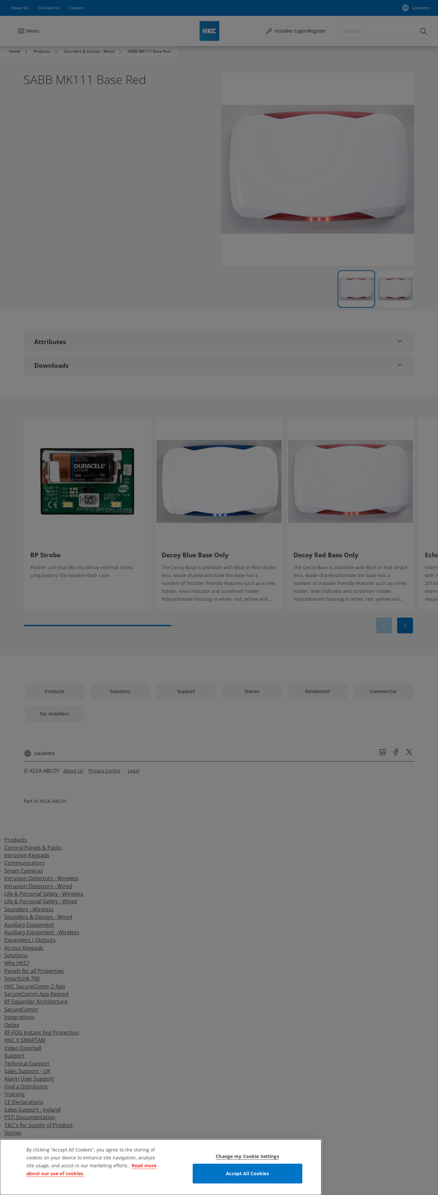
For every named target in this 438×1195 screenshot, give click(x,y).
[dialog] (160, 1167)
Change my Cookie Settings (247, 1156)
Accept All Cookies (247, 1173)
